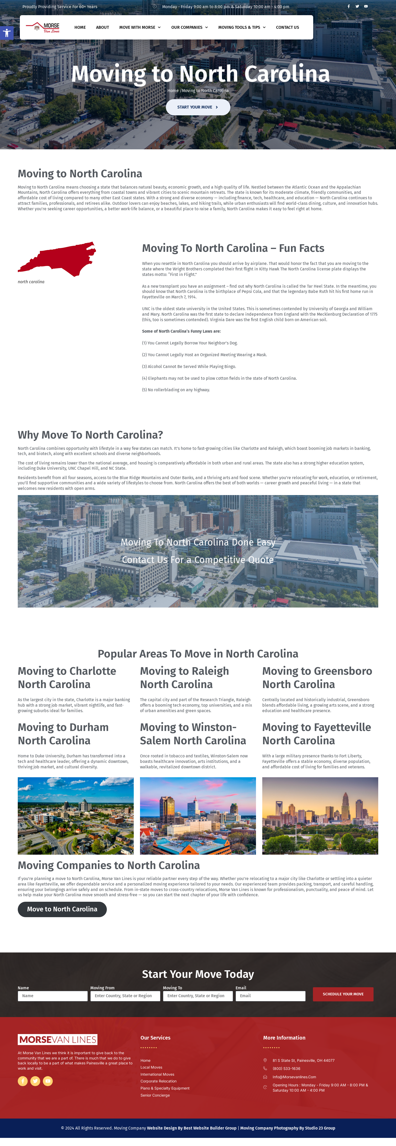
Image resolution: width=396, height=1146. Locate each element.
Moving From (102, 987)
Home (80, 27)
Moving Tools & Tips (242, 27)
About (102, 27)
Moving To (172, 987)
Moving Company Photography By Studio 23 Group (287, 1128)
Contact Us (287, 27)
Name (23, 987)
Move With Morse (140, 27)
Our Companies (189, 27)
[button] (7, 33)
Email (241, 987)
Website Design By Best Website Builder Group (192, 1128)
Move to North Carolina (62, 909)
